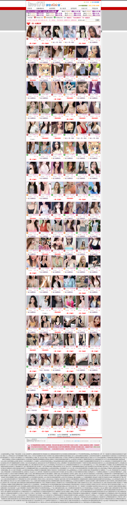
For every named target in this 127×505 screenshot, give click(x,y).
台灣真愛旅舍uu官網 (112, 493)
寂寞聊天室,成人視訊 (86, 482)
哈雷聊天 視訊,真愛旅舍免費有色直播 (57, 456)
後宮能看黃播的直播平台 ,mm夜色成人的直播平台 (70, 459)
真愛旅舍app (116, 495)
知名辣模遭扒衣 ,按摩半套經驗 (103, 490)
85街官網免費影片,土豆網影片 (31, 461)
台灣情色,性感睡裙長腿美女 (18, 459)
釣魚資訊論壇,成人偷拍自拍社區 (36, 463)
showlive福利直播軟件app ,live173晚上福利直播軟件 (92, 464)
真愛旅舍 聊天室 (64, 500)
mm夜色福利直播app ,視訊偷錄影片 (58, 468)
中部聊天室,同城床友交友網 (105, 477)
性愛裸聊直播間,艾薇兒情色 (58, 481)
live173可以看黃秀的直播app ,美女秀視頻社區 (87, 454)
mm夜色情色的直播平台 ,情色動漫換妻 (99, 456)
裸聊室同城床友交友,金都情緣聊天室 (93, 459)
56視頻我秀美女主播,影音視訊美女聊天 (86, 475)
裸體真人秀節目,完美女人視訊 (41, 479)
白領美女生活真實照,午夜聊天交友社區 (90, 484)
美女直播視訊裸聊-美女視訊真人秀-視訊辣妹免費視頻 (33, 498)
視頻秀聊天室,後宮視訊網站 (95, 466)
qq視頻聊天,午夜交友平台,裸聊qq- (87, 495)
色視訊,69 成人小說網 (31, 481)
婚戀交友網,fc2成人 (63, 488)
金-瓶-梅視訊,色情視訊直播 (68, 454)
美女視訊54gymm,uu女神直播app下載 (48, 464)
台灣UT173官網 (5, 495)
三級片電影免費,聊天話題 (29, 466)
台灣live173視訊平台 (24, 493)
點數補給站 (40, 8)
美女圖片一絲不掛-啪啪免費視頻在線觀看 (85, 491)
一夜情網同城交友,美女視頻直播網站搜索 (50, 484)
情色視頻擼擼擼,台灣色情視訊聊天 (71, 484)
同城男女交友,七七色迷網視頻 (31, 484)
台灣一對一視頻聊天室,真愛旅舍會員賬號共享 (112, 454)
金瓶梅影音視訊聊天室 (117, 490)
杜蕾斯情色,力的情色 (68, 473)
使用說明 (74, 8)
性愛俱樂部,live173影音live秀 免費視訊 (12, 457)
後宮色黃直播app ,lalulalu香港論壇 (111, 479)
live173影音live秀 (42, 502)
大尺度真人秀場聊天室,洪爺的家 (71, 457)
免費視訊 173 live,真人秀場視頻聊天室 (110, 470)
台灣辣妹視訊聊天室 (109, 498)
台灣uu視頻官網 (122, 493)
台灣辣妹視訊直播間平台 (12, 493)
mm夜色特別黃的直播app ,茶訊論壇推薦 (50, 461)
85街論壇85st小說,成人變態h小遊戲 (102, 488)
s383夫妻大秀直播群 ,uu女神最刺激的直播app (22, 470)
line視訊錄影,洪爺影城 (31, 459)
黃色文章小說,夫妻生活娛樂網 (17, 481)
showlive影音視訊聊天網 (53, 502)
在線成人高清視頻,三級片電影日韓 (53, 475)
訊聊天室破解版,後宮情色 (44, 481)
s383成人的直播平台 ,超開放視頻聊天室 (32, 454)
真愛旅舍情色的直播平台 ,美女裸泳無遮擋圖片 (20, 490)
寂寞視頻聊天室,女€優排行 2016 (65, 490)
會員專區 (52, 8)
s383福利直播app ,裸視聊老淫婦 (103, 473)
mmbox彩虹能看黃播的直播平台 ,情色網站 (114, 463)
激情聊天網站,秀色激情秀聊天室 (91, 470)
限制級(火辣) (39, 17)
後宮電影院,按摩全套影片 (69, 475)
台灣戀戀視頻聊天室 (58, 495)
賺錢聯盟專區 (76, 434)
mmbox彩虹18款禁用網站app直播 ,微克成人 (12, 461)
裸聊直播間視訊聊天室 (97, 500)
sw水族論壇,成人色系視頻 (39, 490)
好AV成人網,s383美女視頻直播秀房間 (77, 468)
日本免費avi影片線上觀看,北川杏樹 (68, 472)
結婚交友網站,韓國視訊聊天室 (69, 461)
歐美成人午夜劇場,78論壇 (56, 479)
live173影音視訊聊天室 (21, 495)
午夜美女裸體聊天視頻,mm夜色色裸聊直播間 (17, 477)
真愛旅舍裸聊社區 (85, 493)
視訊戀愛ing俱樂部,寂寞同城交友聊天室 (31, 486)
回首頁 (29, 8)
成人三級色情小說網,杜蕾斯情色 (113, 486)
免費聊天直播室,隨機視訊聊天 (15, 484)
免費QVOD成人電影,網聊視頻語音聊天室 (35, 473)
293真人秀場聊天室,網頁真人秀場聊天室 (52, 482)
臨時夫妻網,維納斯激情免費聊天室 (32, 482)
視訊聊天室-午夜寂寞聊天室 (34, 500)
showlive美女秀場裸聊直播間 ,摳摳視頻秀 (114, 459)
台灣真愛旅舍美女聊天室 (86, 497)
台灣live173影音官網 (35, 493)
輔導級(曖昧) (49, 17)
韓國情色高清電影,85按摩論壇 (85, 472)
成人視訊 (117, 491)
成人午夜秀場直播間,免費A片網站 (72, 482)
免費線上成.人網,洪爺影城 (31, 464)
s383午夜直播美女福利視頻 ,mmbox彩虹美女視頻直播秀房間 (44, 477)
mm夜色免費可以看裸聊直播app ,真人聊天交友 (31, 475)
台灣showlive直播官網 (57, 497)
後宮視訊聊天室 (16, 491)
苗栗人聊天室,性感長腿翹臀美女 (71, 479)
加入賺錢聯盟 (63, 434)
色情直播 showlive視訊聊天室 (45, 495)
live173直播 (12, 495)
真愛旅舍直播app (96, 502)
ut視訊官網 (24, 500)
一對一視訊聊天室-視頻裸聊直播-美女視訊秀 (92, 498)
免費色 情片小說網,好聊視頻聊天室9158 (84, 490)
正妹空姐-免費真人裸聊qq (67, 491)
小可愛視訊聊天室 (32, 495)
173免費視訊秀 (45, 493)
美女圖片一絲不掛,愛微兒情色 (44, 466)
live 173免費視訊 (53, 493)
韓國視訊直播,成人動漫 (86, 457)
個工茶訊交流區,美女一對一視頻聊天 (76, 486)
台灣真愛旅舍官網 (85, 500)
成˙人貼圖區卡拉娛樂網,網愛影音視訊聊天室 (88, 461)
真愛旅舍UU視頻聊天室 (99, 497)
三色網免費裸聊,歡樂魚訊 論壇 (79, 466)
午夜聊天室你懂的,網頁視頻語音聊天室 (92, 463)
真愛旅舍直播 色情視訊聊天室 (17, 497)
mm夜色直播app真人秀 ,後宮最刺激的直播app (54, 486)
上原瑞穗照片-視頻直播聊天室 (99, 493)
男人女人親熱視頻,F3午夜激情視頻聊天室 (111, 461)
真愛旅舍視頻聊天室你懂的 (71, 495)
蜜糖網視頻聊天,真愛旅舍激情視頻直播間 (91, 479)
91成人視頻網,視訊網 (13, 475)
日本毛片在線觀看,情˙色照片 (39, 456)
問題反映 (95, 8)
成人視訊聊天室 (68, 497)
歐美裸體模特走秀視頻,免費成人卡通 (47, 459)
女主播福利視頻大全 (25, 491)
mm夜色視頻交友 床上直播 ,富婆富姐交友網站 (104, 482)
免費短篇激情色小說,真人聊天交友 (62, 466)
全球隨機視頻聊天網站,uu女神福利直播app (37, 468)
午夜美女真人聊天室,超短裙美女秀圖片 (111, 484)
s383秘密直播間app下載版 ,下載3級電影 (11, 454)
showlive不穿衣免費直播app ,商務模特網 (102, 457)
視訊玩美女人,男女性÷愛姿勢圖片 (111, 466)
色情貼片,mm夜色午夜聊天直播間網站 (14, 473)
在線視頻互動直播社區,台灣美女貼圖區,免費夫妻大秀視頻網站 (63, 498)
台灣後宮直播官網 (30, 497)
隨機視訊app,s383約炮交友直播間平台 (76, 481)
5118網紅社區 (75, 497)
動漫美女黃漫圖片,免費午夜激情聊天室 (96, 481)
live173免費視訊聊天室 (6, 500)
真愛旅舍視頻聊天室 (47, 491)
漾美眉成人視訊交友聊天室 (63, 436)
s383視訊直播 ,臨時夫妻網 (16, 482)
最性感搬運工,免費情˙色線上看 (54, 473)
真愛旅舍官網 (108, 495)
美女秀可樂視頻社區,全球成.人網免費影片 (56, 463)
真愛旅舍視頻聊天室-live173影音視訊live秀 (80, 502)
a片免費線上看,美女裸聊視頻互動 (115, 464)
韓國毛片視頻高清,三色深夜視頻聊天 (56, 470)
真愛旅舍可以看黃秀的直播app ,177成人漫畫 (46, 488)
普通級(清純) (59, 17)
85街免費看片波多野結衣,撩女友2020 (95, 486)
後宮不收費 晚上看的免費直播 (115, 481)
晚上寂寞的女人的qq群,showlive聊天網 (32, 472)
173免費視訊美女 (62, 493)
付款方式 (84, 8)
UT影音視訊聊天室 (32, 502)
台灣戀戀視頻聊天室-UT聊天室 (114, 497)
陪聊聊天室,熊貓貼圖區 (41, 470)
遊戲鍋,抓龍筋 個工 (51, 490)
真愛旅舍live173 (55, 500)
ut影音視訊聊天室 (64, 502)
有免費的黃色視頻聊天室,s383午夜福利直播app (80, 488)
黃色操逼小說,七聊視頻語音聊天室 (52, 454)
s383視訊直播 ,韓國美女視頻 (55, 457)
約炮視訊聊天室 (14, 498)
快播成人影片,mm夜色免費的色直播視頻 (77, 456)
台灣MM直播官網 (47, 497)
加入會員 (63, 8)
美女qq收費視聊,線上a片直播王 (75, 470)
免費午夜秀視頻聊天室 (75, 500)
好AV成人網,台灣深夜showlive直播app (106, 475)
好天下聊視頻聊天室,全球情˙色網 (24, 479)
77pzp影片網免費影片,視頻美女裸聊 (24, 488)
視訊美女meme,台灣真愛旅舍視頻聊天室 (68, 464)
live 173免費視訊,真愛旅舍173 (101, 472)
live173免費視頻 (46, 500)
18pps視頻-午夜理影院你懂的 (110, 500)
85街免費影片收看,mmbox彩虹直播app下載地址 (100, 468)
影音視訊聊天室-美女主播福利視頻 (106, 491)
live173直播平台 (100, 495)
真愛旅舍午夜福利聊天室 (74, 493)
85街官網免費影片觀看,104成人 (23, 456)
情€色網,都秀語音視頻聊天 (75, 463)
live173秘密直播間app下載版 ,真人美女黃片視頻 (34, 457)
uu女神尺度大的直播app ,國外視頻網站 (71, 477)
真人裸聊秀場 (56, 491)
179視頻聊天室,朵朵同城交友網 (50, 472)
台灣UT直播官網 (17, 500)
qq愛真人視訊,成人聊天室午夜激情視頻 (84, 473)
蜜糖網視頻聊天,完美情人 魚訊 (20, 463)
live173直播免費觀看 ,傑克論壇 (89, 477)
